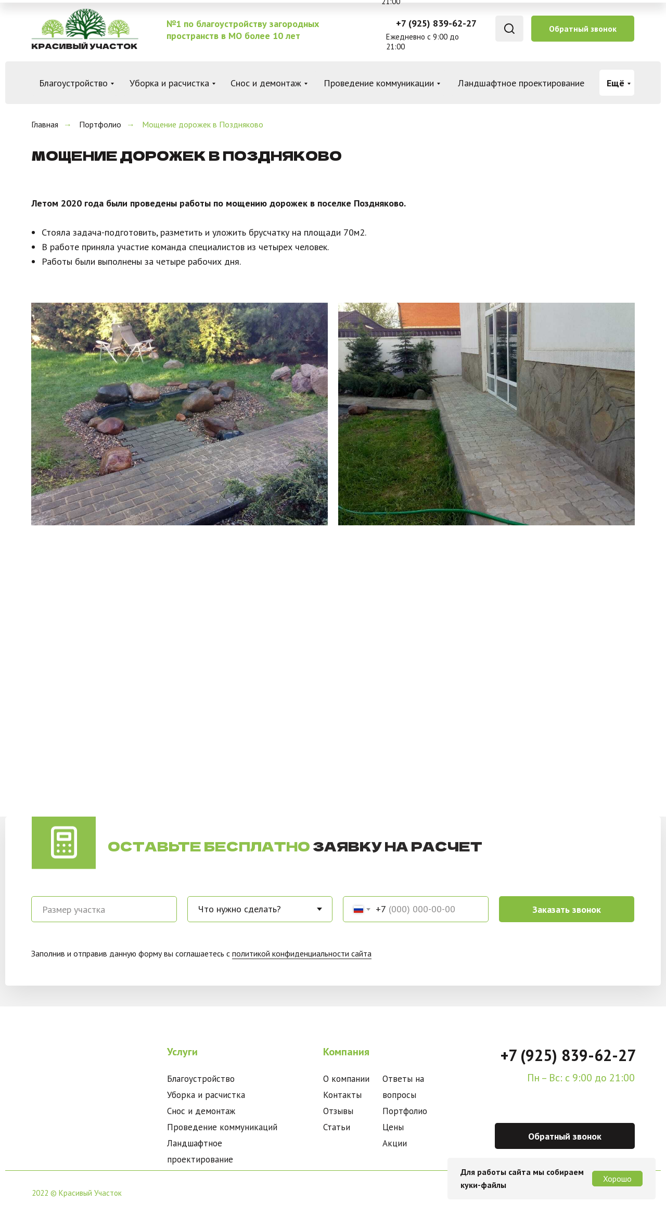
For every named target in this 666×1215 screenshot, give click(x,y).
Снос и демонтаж (265, 83)
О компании (346, 1078)
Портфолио (100, 125)
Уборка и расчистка (169, 83)
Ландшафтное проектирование (521, 83)
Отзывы (338, 1111)
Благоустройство (73, 83)
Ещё (615, 83)
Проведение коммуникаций (222, 1127)
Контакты (342, 1095)
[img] (84, 29)
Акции (394, 1143)
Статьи (336, 1127)
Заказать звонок (566, 909)
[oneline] (104, 909)
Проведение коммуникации (379, 83)
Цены (393, 1127)
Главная (44, 125)
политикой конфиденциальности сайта (302, 953)
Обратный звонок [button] (583, 28)
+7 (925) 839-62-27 (436, 23)
